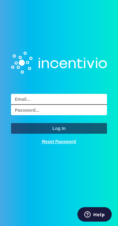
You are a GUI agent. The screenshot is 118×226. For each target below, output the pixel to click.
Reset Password (59, 141)
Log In (59, 128)
